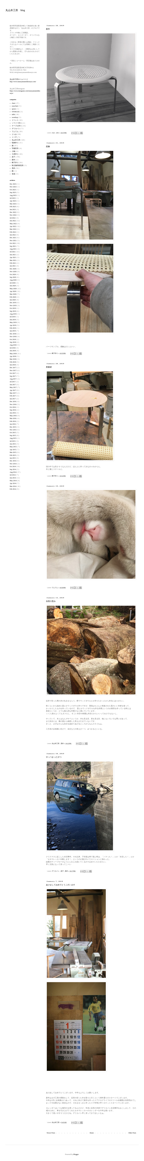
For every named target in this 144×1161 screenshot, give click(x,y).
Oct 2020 (13, 274)
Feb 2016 (13, 421)
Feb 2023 (13, 207)
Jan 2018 (13, 365)
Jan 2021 (13, 266)
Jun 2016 (13, 413)
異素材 (49, 367)
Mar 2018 (13, 359)
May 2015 (13, 447)
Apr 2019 (13, 325)
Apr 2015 (13, 450)
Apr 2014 (13, 483)
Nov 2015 (13, 430)
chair (53, 133)
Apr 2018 (13, 356)
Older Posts (132, 1133)
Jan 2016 (13, 424)
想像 (48, 146)
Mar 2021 (13, 260)
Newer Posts (51, 1133)
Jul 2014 (13, 475)
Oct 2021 (13, 243)
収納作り (15, 143)
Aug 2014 (13, 472)
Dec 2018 (13, 334)
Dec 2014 (13, 461)
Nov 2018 (13, 336)
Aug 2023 (13, 195)
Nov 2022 (13, 215)
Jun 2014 (13, 478)
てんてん (55, 587)
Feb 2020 (13, 297)
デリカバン (56, 871)
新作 (48, 29)
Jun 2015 (13, 444)
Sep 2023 (13, 192)
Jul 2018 (13, 348)
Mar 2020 (13, 294)
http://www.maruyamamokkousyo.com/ (23, 82)
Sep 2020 (13, 277)
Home (92, 1133)
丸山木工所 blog (15, 10)
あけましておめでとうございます (60, 885)
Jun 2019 (13, 320)
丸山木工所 (56, 743)
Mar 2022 (13, 229)
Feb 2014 (13, 489)
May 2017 (13, 387)
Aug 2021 (13, 249)
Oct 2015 (13, 433)
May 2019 (13, 322)
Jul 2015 (13, 441)
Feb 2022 (13, 232)
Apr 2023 (13, 201)
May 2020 (13, 289)
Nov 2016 (13, 404)
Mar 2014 (13, 486)
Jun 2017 (13, 385)
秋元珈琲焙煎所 (18, 165)
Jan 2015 (13, 458)
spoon (14, 109)
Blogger (76, 1154)
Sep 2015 (13, 435)
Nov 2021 (13, 240)
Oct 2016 (13, 407)
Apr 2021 (13, 257)
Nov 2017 (13, 370)
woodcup (15, 117)
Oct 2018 (13, 339)
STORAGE (16, 112)
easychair (15, 106)
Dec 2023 (13, 184)
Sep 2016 (13, 410)
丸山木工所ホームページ (19, 79)
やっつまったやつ (53, 757)
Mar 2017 (13, 393)
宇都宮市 (15, 148)
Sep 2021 (13, 246)
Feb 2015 (13, 455)
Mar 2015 (13, 452)
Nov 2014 (13, 464)
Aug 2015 (13, 438)
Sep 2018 (13, 342)
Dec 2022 (13, 212)
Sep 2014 (13, 469)
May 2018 (13, 354)
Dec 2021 (13, 238)
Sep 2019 (13, 311)
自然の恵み (51, 601)
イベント (15, 120)
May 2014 (13, 481)
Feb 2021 (13, 263)
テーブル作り (17, 126)
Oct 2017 (13, 373)
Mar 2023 (13, 204)
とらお (14, 134)
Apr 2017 (13, 390)
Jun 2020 (13, 286)
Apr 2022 (13, 226)
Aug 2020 (13, 280)
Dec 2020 (13, 269)
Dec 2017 (13, 368)
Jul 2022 (13, 218)
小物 (14, 151)
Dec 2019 (13, 303)
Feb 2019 (13, 328)
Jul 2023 (13, 198)
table (57, 133)
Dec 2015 (13, 427)
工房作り (15, 154)
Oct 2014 (13, 466)
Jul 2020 (13, 283)
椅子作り (55, 353)
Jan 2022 (13, 235)
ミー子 (14, 137)
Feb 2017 (13, 396)
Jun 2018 (13, 351)
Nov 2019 (13, 305)
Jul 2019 (13, 317)
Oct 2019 (13, 308)
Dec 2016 (13, 401)
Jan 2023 (13, 209)
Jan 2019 (13, 331)
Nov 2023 (13, 187)
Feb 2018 (13, 362)
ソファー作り (17, 123)
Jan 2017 (13, 399)
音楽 (14, 174)
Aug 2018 (13, 345)
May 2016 (13, 416)
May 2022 (13, 224)
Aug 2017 (13, 379)
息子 (62, 871)
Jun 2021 (13, 255)
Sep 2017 (13, 376)
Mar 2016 (13, 418)
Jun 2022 (13, 221)
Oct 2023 (13, 190)
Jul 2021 (13, 252)
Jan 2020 (13, 300)
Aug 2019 (13, 314)
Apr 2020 (13, 291)
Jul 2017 (13, 382)
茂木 (62, 743)
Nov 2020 (13, 272)
